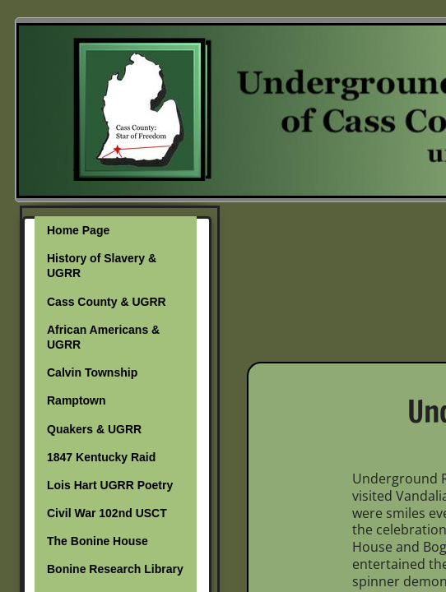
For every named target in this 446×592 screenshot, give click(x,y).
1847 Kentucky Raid (101, 457)
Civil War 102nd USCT (107, 513)
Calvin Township (92, 372)
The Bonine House (97, 541)
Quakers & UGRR (94, 429)
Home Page (78, 230)
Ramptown (76, 400)
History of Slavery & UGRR (101, 266)
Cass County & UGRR (106, 301)
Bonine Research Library (115, 569)
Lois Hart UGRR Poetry (110, 485)
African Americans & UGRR (103, 337)
